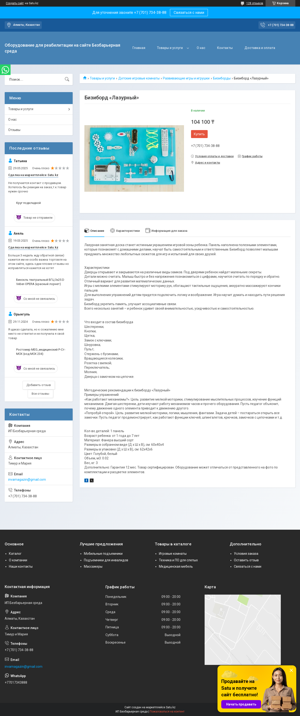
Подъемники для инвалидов (106, 560)
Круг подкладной (28, 203)
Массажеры (93, 566)
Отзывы (14, 130)
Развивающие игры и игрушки (186, 78)
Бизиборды (222, 78)
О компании (18, 560)
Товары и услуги (170, 48)
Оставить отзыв (246, 560)
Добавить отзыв (38, 385)
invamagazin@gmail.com (27, 479)
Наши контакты (21, 566)
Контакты (225, 48)
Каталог (15, 553)
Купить (199, 134)
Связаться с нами (189, 12)
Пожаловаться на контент (167, 711)
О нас (201, 48)
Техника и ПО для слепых (178, 560)
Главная (138, 48)
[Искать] (67, 79)
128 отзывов (254, 3)
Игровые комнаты (173, 553)
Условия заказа (246, 553)
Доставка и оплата (259, 48)
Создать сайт (15, 3)
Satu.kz (171, 707)
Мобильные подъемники (103, 553)
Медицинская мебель (176, 566)
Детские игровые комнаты (139, 78)
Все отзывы (40, 393)
